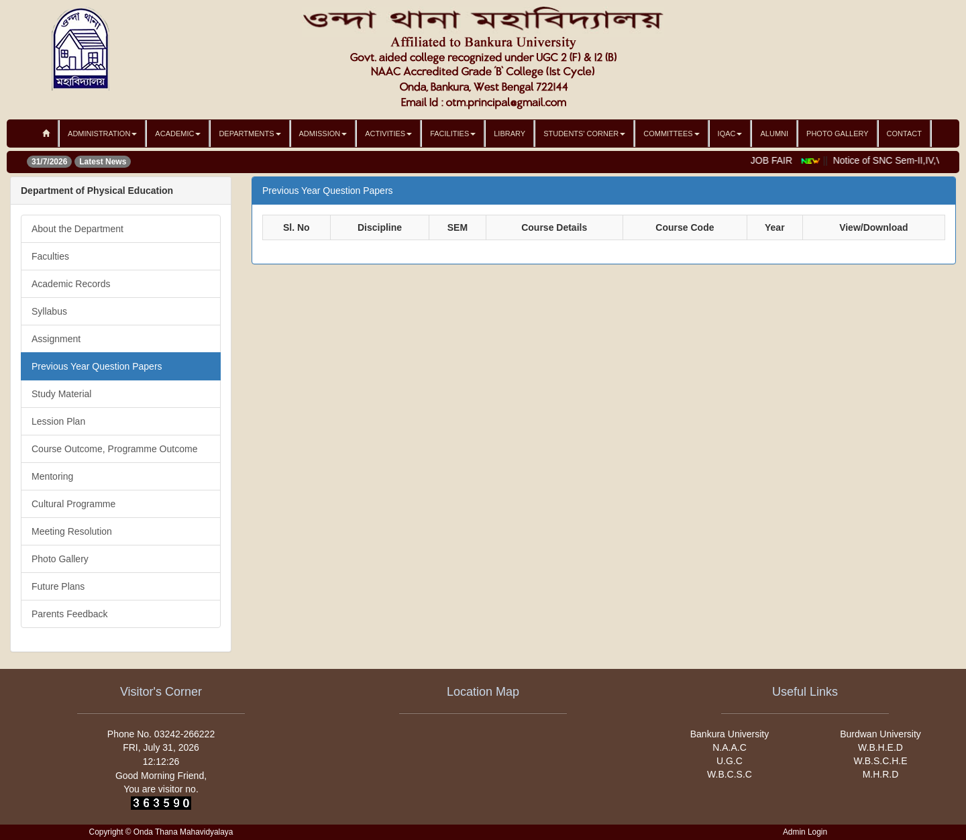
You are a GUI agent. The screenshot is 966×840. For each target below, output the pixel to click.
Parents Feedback (70, 614)
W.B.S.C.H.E (880, 760)
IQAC (730, 133)
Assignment (56, 338)
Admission (323, 133)
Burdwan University (880, 734)
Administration (102, 133)
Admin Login (805, 832)
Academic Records (71, 283)
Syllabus (49, 311)
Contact (904, 133)
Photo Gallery (837, 133)
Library (509, 133)
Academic (178, 133)
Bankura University (729, 734)
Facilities (453, 133)
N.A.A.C (729, 747)
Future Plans (58, 586)
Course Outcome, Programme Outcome (114, 448)
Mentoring (52, 476)
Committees (671, 133)
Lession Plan (58, 421)
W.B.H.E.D (880, 747)
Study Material (61, 393)
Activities (388, 133)
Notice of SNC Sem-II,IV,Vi (892, 160)
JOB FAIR (775, 160)
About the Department (77, 228)
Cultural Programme (73, 503)
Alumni (774, 133)
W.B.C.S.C (729, 774)
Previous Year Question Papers (97, 366)
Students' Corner (584, 133)
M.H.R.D (881, 774)
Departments (249, 133)
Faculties (50, 256)
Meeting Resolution (72, 531)
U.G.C (729, 760)
